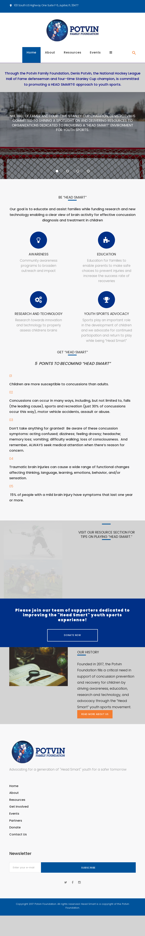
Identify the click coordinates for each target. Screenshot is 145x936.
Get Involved (19, 812)
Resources (72, 58)
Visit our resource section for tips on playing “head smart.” (106, 539)
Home (31, 58)
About (50, 58)
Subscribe (88, 873)
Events (95, 58)
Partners (15, 826)
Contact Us (18, 839)
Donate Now (72, 640)
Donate (15, 832)
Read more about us (94, 719)
